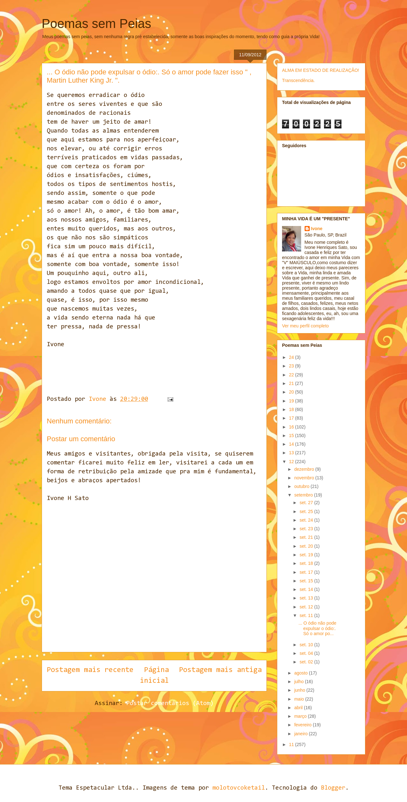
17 (292, 418)
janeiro (301, 733)
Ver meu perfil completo (305, 325)
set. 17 (307, 572)
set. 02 (307, 661)
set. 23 (307, 528)
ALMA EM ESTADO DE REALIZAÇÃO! (320, 70)
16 (292, 426)
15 (292, 435)
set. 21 (307, 537)
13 (292, 452)
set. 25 (307, 511)
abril (299, 707)
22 (292, 374)
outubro (302, 486)
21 (292, 383)
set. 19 (307, 554)
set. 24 (307, 520)
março (301, 716)
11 (292, 744)
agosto (301, 672)
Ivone (317, 228)
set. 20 (307, 546)
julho (299, 681)
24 (292, 357)
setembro (304, 494)
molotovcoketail (238, 788)
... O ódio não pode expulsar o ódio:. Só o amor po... (317, 628)
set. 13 (307, 597)
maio (299, 699)
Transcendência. (298, 80)
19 (292, 400)
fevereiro (303, 724)
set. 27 (307, 502)
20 (292, 391)
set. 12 (307, 606)
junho (300, 690)
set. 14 (307, 589)
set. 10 (307, 644)
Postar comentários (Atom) (170, 703)
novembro (304, 477)
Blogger (333, 788)
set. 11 (307, 615)
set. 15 (307, 580)
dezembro (304, 469)
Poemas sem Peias (96, 24)
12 (292, 461)
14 (292, 444)
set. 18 (307, 563)
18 (292, 409)
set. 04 (307, 653)
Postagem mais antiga (220, 670)
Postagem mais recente (90, 670)
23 (292, 365)
